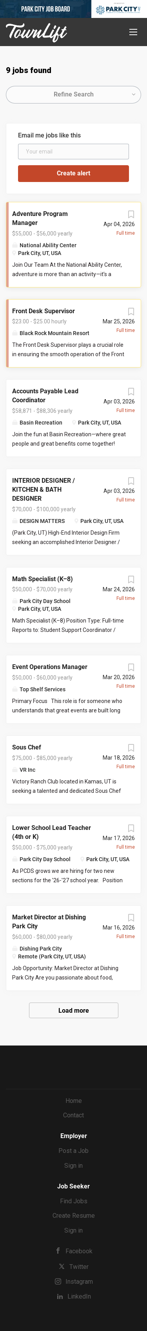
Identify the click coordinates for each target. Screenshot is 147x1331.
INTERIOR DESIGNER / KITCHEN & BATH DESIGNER (43, 489)
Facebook (79, 1251)
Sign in (73, 1165)
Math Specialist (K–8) (42, 579)
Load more (73, 1010)
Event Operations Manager (49, 667)
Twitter (79, 1266)
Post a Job (73, 1150)
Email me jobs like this (49, 135)
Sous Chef (26, 747)
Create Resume (74, 1215)
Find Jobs (73, 1201)
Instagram (79, 1281)
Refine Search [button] (74, 94)
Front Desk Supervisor (43, 311)
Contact (73, 1115)
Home (73, 1100)
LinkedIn (79, 1296)
